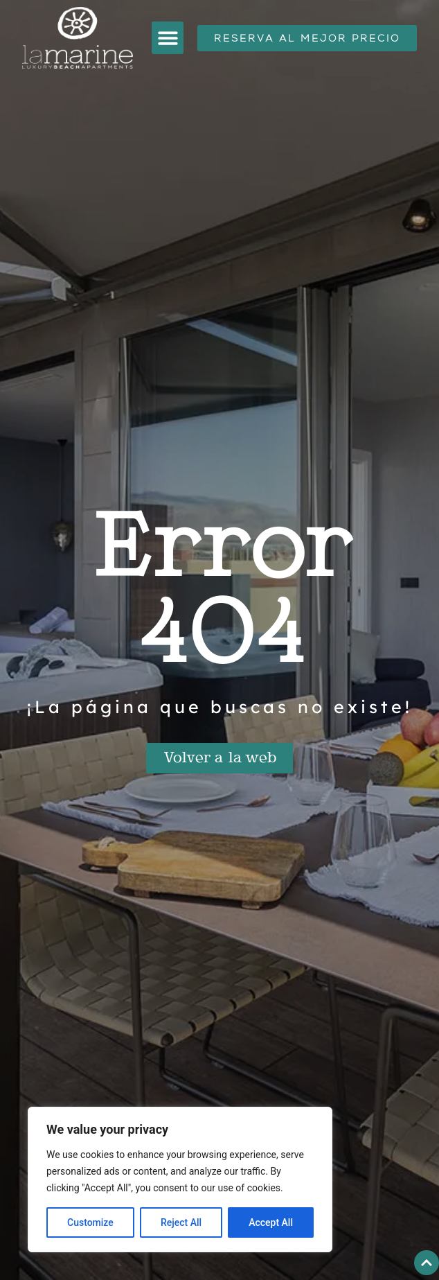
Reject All (181, 1222)
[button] (168, 37)
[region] (180, 1179)
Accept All (271, 1222)
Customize (90, 1222)
